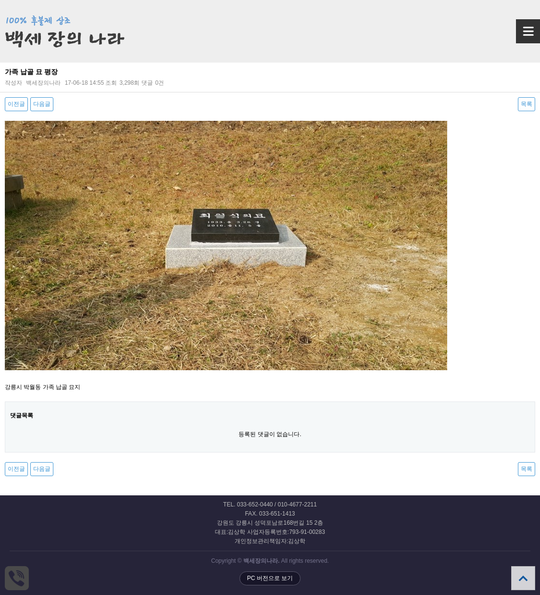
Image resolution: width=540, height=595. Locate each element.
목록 (526, 104)
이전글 (16, 104)
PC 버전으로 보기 (270, 578)
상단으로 (523, 578)
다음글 (41, 104)
